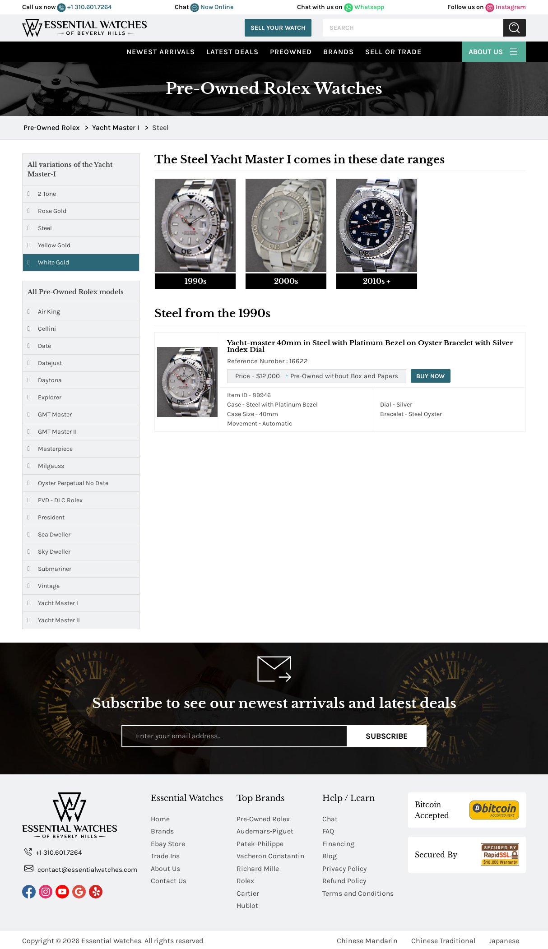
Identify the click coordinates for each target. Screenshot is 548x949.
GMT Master (50, 414)
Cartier (248, 892)
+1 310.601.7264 (84, 7)
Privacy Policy (344, 867)
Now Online (211, 7)
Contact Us (169, 879)
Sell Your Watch (278, 28)
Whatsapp (364, 7)
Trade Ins (165, 855)
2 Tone (42, 194)
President (46, 517)
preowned (291, 51)
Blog (329, 855)
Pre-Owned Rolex (264, 819)
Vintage (44, 586)
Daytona (45, 380)
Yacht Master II (54, 620)
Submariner (49, 569)
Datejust (45, 363)
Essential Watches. (112, 939)
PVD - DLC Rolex (55, 500)
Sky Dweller (49, 552)
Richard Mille (258, 867)
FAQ (328, 831)
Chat (330, 819)
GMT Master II (52, 431)
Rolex (245, 879)
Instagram (505, 7)
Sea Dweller (49, 534)
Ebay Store (168, 843)
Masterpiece (50, 449)
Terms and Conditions (358, 892)
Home (160, 819)
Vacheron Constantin (272, 855)
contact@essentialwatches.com (80, 869)
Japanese (504, 939)
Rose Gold (47, 211)
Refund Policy (344, 879)
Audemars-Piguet (265, 831)
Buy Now (431, 376)
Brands (338, 51)
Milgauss (46, 466)
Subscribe (387, 736)
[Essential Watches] (84, 27)
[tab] (195, 233)
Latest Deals (232, 51)
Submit (514, 28)
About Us (494, 50)
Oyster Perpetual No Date (68, 483)
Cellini (42, 329)
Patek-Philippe (260, 843)
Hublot (248, 904)
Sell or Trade (393, 51)
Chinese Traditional (443, 939)
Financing (339, 843)
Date (39, 346)
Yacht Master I (53, 603)
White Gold (48, 262)
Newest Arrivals (160, 51)
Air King (44, 311)
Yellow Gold (49, 245)
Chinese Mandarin (367, 939)
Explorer (44, 397)
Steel (40, 228)
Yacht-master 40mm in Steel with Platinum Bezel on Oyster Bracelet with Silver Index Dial (370, 346)
